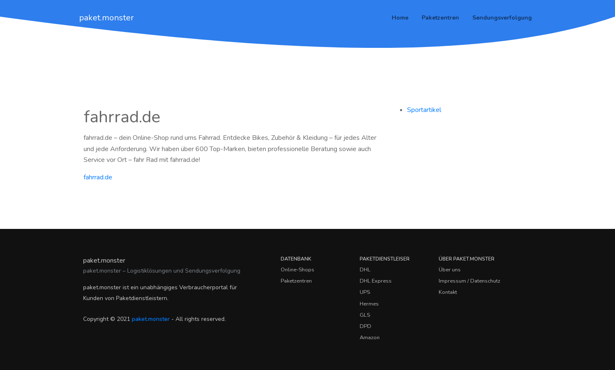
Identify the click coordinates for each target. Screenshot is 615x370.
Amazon (370, 337)
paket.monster (106, 17)
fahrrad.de (98, 177)
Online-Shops (297, 269)
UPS (365, 292)
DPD (365, 326)
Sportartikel (424, 109)
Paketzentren (440, 18)
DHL (365, 269)
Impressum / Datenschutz (469, 281)
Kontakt (448, 292)
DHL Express (376, 281)
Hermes (369, 304)
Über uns (450, 269)
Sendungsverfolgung (502, 18)
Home (400, 18)
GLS (365, 315)
